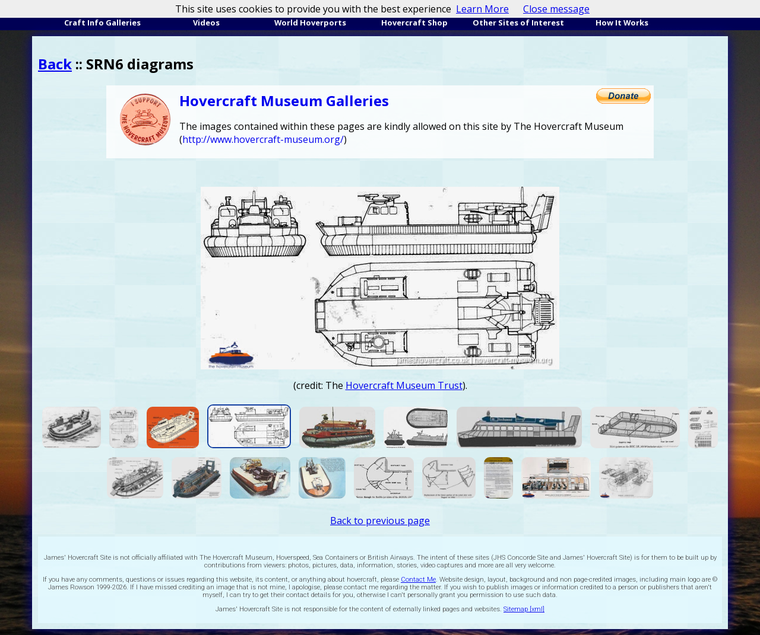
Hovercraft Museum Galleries (284, 100)
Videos (206, 22)
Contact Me (418, 579)
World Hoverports (310, 22)
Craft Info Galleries (102, 22)
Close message (556, 8)
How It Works (622, 22)
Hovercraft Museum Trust (404, 385)
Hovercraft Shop (414, 22)
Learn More (482, 8)
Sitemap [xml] (524, 609)
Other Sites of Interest (518, 22)
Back (55, 64)
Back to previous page (380, 520)
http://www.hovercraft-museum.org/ (263, 139)
